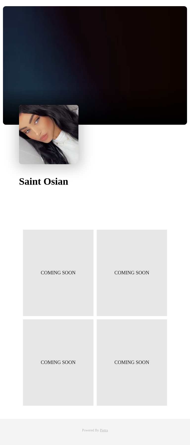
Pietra (104, 430)
